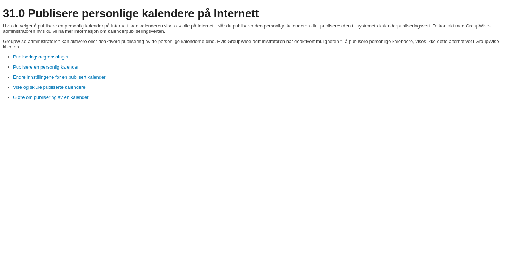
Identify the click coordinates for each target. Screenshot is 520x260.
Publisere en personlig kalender (46, 67)
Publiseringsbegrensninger (41, 57)
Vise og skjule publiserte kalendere (49, 87)
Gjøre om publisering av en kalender (51, 97)
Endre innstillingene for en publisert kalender (59, 77)
